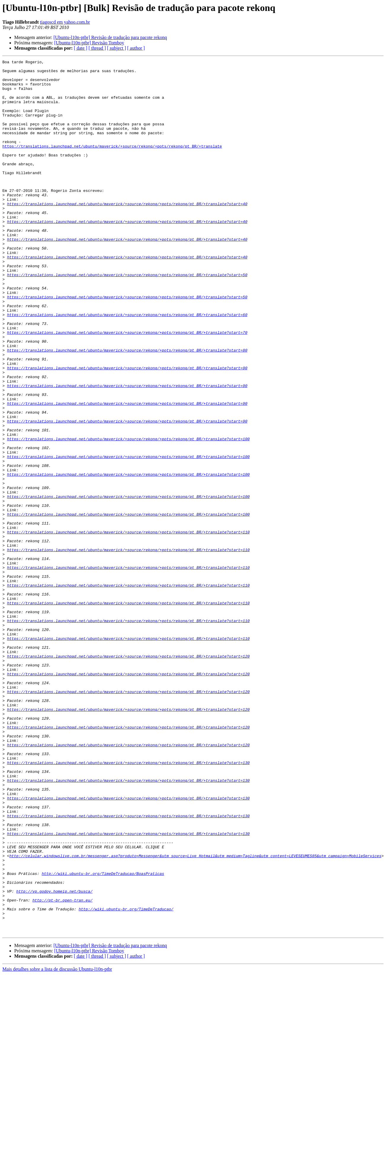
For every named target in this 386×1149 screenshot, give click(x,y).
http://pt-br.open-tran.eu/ (62, 1068)
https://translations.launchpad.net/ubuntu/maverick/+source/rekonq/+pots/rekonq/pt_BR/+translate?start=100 (128, 515)
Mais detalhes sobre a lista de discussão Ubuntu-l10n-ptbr (57, 1143)
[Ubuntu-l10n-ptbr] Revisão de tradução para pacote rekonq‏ (110, 37)
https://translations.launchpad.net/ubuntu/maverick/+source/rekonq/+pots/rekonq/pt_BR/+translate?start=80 (127, 408)
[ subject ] (116, 48)
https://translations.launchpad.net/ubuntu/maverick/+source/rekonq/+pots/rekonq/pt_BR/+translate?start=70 (127, 387)
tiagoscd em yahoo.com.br (65, 22)
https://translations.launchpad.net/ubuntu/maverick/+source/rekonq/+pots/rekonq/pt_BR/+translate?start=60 (127, 366)
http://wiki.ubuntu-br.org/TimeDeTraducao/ (126, 1079)
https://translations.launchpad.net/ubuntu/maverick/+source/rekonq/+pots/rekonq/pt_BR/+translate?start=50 (127, 318)
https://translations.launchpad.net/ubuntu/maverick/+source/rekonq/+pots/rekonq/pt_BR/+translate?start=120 (128, 776)
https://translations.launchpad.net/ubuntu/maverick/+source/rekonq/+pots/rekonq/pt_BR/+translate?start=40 (127, 233)
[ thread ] (97, 48)
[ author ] (136, 48)
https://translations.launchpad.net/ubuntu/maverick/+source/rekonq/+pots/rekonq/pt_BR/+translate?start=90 (127, 430)
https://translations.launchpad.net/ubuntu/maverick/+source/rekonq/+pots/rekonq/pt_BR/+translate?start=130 (128, 903)
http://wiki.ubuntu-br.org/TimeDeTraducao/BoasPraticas (103, 1036)
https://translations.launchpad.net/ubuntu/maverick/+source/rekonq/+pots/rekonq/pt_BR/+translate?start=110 (128, 626)
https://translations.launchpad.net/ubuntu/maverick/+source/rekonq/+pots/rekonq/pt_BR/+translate (112, 163)
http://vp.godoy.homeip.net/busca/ (54, 1058)
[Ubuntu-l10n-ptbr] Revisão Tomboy (89, 42)
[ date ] (80, 48)
